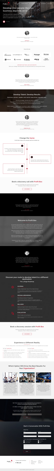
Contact (48, 3)
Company (39, 431)
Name (24, 431)
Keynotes (38, 3)
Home (15, 3)
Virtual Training (32, 3)
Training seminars (27, 440)
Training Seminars (24, 3)
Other (39, 442)
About (19, 3)
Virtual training (27, 442)
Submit (27, 417)
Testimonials (43, 3)
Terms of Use (40, 461)
